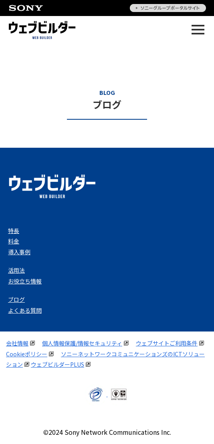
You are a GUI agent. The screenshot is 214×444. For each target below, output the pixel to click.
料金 (13, 241)
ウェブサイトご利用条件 (167, 343)
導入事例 (19, 252)
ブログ (16, 299)
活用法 (16, 270)
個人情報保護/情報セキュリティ (82, 343)
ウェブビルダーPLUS (57, 364)
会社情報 (17, 343)
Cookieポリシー (26, 354)
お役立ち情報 (25, 281)
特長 (13, 231)
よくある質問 (25, 310)
